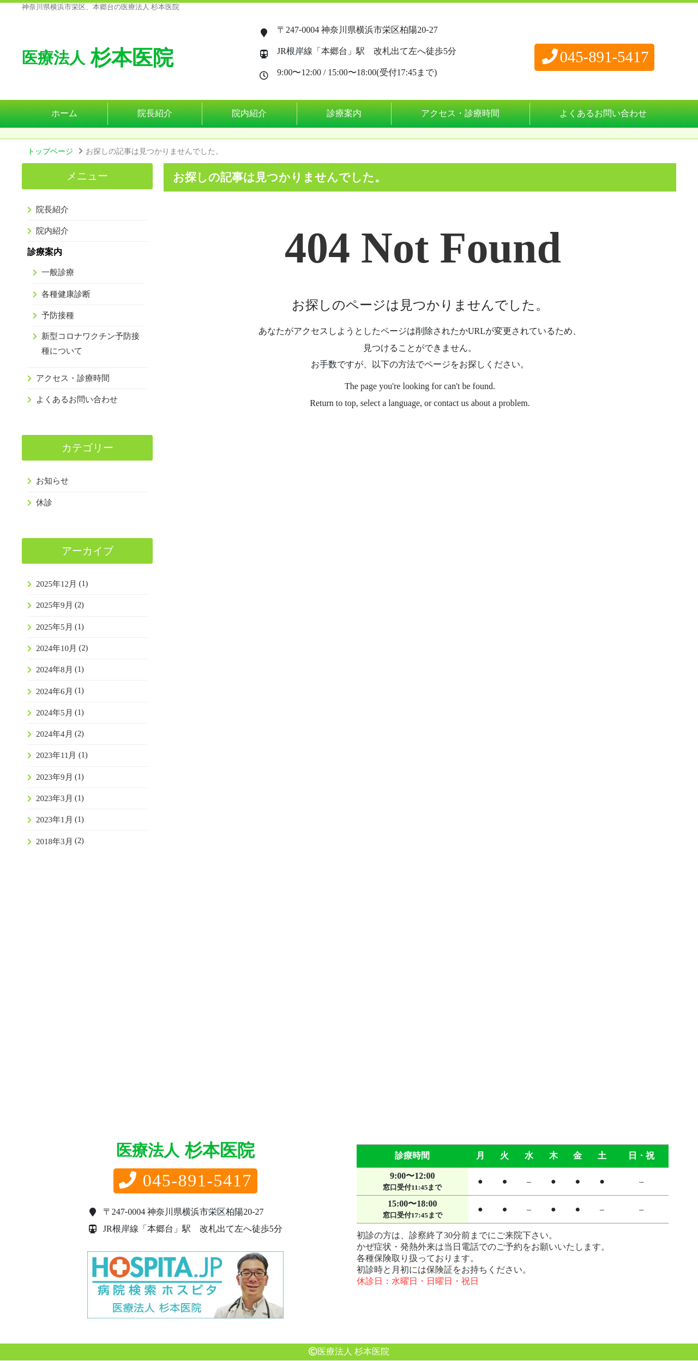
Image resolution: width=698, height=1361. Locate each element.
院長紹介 (154, 113)
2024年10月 (56, 648)
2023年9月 (54, 777)
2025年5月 (54, 627)
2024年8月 (54, 669)
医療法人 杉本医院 (353, 1352)
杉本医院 (97, 57)
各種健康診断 (66, 294)
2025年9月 (54, 605)
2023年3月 (54, 798)
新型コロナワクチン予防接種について (90, 343)
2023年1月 (54, 819)
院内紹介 (249, 113)
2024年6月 (54, 691)
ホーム (64, 113)
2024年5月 (54, 712)
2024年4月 (54, 734)
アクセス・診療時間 (460, 113)
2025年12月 (56, 584)
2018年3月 (54, 841)
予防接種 (57, 315)
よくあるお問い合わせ (603, 113)
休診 (44, 502)
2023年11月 (56, 755)
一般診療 (57, 272)
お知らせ (52, 480)
